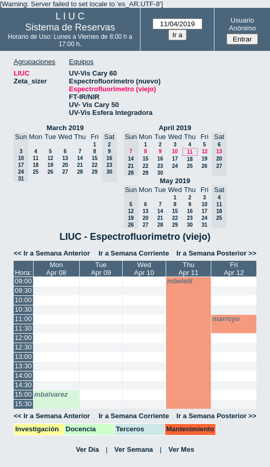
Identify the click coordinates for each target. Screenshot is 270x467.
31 (204, 225)
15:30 (23, 404)
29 (95, 172)
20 (65, 165)
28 (80, 172)
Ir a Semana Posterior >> (216, 253)
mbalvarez (51, 394)
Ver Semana (133, 449)
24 (175, 166)
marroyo (226, 319)
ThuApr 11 (188, 269)
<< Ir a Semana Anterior (52, 253)
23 (160, 166)
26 (50, 172)
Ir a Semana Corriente (134, 253)
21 (80, 165)
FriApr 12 (234, 269)
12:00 (23, 338)
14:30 (23, 385)
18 (35, 165)
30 (160, 173)
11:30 (23, 328)
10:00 (23, 300)
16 (160, 159)
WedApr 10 (144, 269)
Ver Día (87, 449)
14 (80, 158)
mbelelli (179, 281)
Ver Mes (181, 449)
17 (175, 159)
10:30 (23, 309)
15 (95, 158)
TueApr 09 (101, 269)
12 (50, 158)
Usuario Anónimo (242, 24)
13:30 (23, 366)
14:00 (23, 375)
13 (65, 158)
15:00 (23, 394)
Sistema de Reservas (70, 27)
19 (50, 165)
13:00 (23, 356)
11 (35, 158)
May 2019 (175, 181)
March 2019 (65, 128)
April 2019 (175, 128)
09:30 (23, 290)
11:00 (23, 319)
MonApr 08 (56, 269)
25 (35, 172)
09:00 (23, 281)
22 (95, 165)
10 (175, 151)
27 (65, 172)
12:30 (23, 347)
